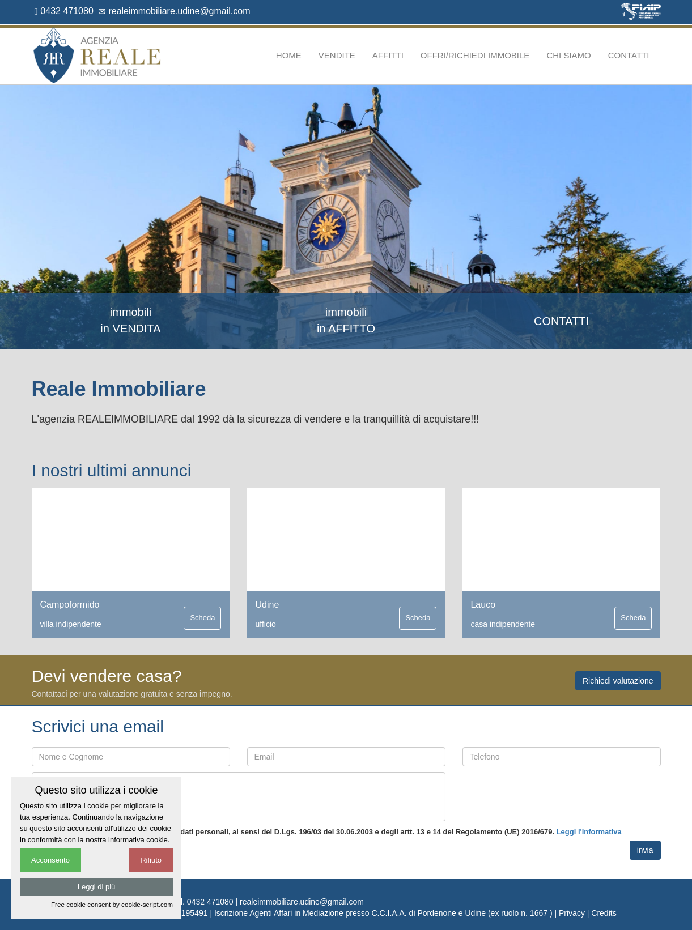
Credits (603, 913)
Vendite (337, 55)
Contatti (628, 55)
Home (289, 55)
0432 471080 (64, 11)
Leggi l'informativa (589, 831)
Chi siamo (568, 55)
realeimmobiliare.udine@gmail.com (174, 11)
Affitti (388, 55)
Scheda (202, 617)
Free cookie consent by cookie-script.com (112, 904)
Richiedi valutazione (618, 680)
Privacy (572, 913)
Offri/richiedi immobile (475, 55)
